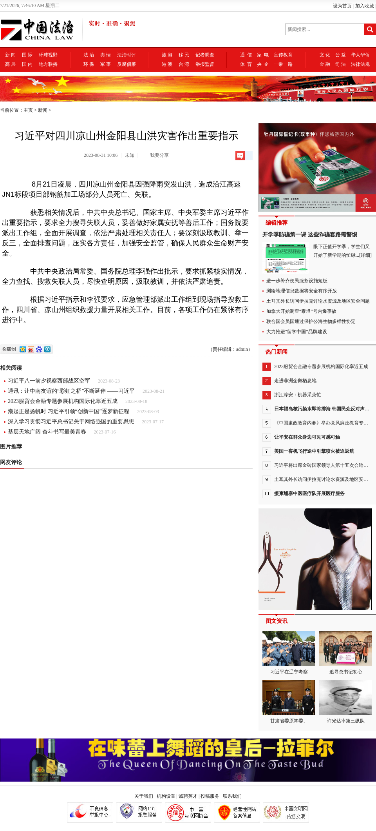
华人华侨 (360, 55)
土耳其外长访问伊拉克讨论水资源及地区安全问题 (318, 301)
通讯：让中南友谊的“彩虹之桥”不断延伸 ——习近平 (71, 391)
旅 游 (167, 55)
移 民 (184, 55)
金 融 (325, 64)
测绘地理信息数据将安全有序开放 (301, 291)
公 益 (340, 55)
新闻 (42, 110)
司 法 (340, 64)
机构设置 (166, 796)
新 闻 (10, 55)
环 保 (88, 64)
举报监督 (204, 64)
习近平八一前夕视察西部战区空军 (49, 381)
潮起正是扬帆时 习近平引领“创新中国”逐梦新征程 (68, 411)
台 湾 (184, 64)
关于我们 (143, 796)
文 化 (325, 55)
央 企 (263, 64)
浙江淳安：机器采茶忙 (297, 394)
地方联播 (48, 64)
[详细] (365, 255)
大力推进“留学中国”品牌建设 (296, 331)
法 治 (88, 55)
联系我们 (232, 796)
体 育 (246, 64)
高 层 (10, 64)
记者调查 (204, 55)
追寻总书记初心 (345, 653)
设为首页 (342, 6)
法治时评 (126, 55)
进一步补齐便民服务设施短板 (296, 280)
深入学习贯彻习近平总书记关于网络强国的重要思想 (71, 422)
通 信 (246, 55)
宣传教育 (283, 55)
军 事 (105, 64)
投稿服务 (210, 796)
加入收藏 (364, 6)
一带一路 (283, 64)
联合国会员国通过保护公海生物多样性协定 (311, 321)
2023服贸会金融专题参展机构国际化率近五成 (63, 401)
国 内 (27, 64)
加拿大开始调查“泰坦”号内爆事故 (301, 311)
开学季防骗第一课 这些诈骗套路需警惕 (309, 235)
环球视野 (48, 55)
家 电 (263, 55)
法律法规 (360, 64)
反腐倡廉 (126, 64)
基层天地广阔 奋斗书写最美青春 (47, 432)
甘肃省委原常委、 (288, 702)
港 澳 (167, 64)
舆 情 (105, 55)
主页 (28, 110)
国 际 (27, 55)
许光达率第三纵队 (345, 702)
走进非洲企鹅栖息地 (295, 380)
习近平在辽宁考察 (288, 653)
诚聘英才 (188, 796)
